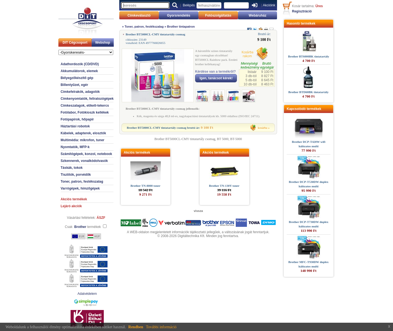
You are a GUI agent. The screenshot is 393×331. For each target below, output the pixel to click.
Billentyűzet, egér (74, 85)
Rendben (135, 327)
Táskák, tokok (71, 168)
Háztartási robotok (75, 126)
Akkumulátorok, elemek (79, 71)
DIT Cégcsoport (75, 42)
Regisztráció (302, 11)
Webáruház (258, 15)
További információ (161, 327)
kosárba (262, 127)
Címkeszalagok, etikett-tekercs (85, 105)
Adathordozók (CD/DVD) (80, 64)
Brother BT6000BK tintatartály (308, 56)
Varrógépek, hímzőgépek (80, 188)
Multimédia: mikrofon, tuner (82, 140)
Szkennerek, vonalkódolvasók (84, 161)
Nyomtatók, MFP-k (75, 147)
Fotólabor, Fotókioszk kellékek (85, 112)
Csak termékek (83, 227)
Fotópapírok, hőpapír (77, 119)
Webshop (102, 42)
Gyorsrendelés (178, 15)
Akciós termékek (74, 199)
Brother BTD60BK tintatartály (308, 92)
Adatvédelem (87, 294)
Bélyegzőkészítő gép (77, 78)
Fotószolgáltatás (218, 15)
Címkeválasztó (139, 15)
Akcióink (269, 5)
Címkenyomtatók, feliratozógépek (87, 99)
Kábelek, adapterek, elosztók (83, 133)
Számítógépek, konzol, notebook (86, 154)
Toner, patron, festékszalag (82, 181)
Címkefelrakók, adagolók (80, 92)
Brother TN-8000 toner (145, 185)
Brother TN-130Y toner (224, 185)
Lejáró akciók (71, 206)
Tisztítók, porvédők (76, 175)
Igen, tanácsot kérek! (216, 78)
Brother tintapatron (181, 26)
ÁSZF (101, 218)
